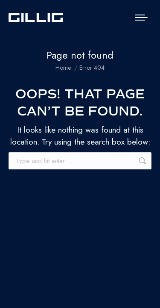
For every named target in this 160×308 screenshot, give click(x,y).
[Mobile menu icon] (141, 17)
